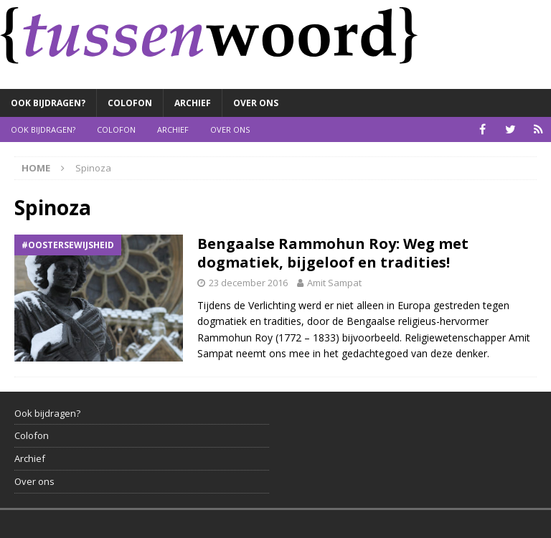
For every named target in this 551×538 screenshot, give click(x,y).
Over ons (255, 103)
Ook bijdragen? (48, 103)
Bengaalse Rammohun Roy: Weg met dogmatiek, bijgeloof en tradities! (332, 253)
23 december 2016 (248, 282)
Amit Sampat (334, 282)
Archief (192, 103)
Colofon (130, 103)
